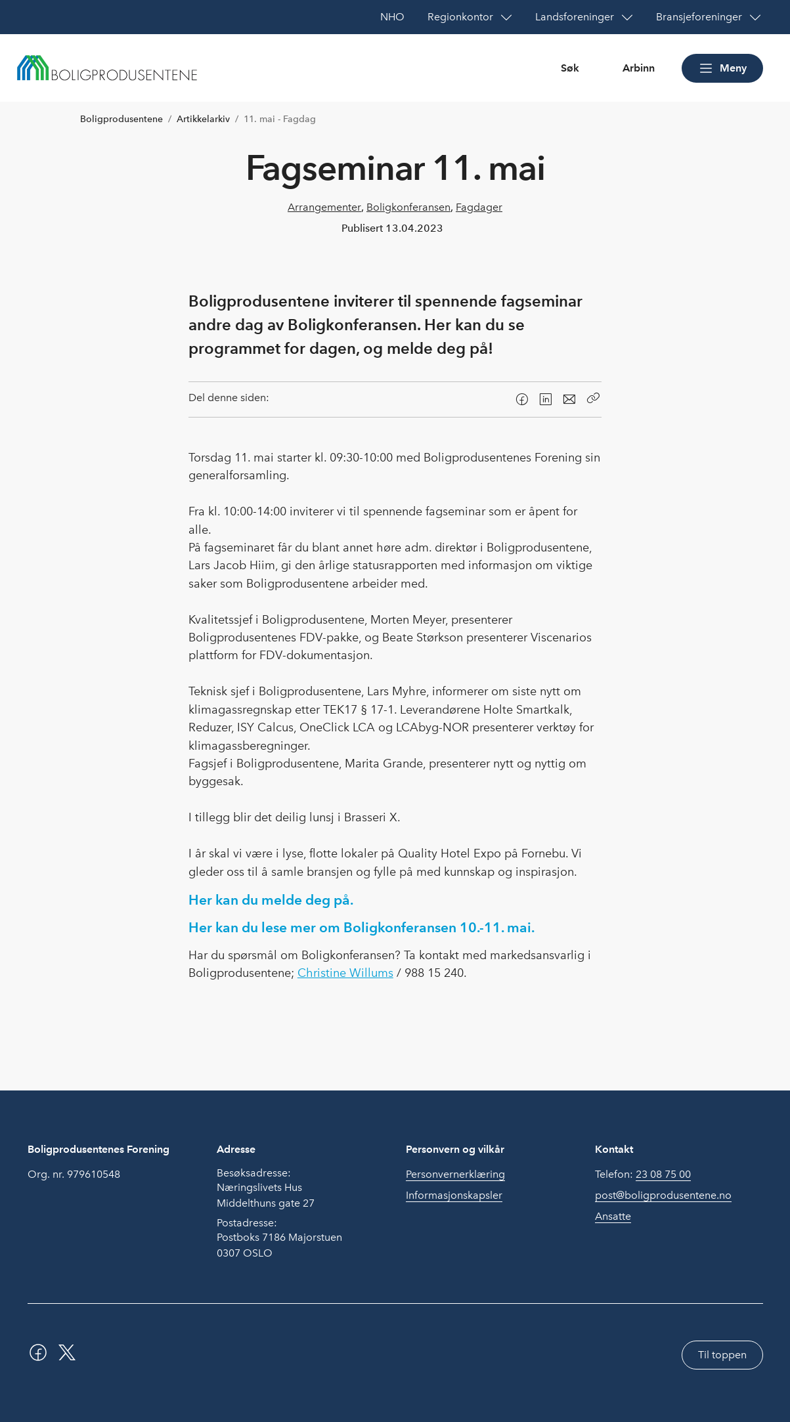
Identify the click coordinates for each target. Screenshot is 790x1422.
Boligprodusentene (121, 119)
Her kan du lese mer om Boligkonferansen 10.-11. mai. (361, 927)
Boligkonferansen (408, 207)
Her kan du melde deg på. (270, 900)
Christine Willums (345, 973)
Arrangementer (324, 207)
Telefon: (643, 1174)
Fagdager (479, 207)
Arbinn (639, 68)
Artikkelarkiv (203, 119)
